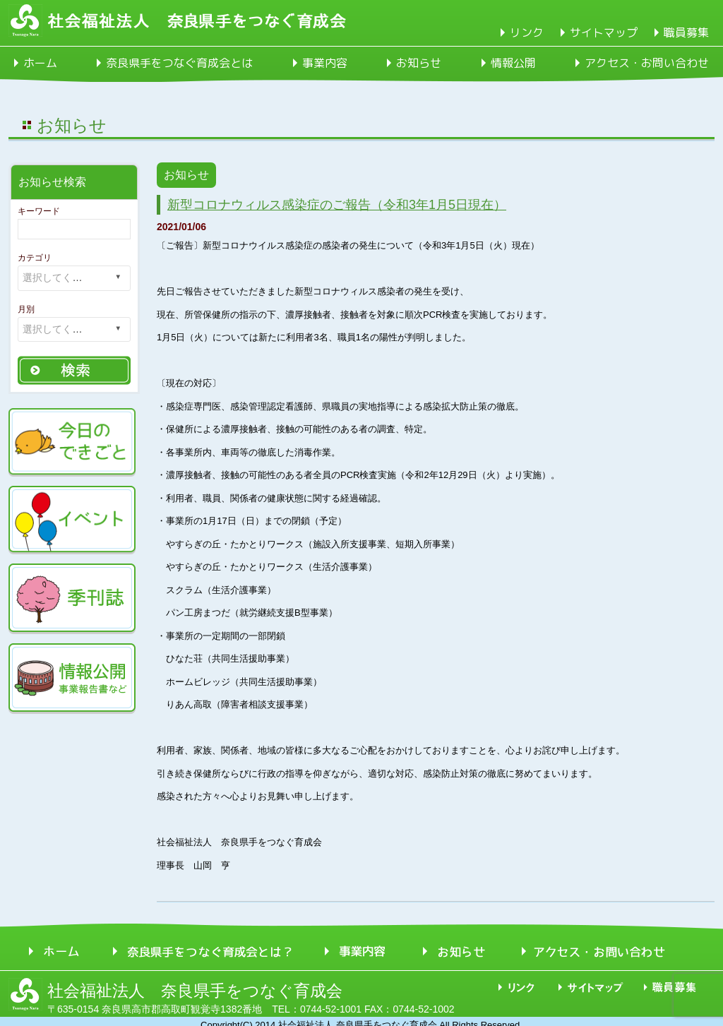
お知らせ (418, 63)
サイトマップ (604, 32)
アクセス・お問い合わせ (647, 63)
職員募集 (686, 32)
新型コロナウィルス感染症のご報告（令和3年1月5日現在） (336, 205)
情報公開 (513, 63)
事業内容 (324, 63)
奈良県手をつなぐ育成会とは (179, 63)
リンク (527, 32)
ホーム (40, 63)
